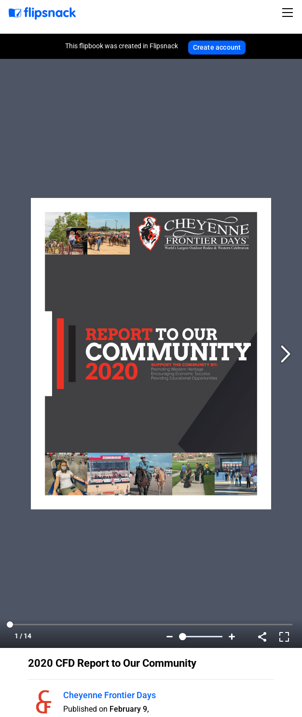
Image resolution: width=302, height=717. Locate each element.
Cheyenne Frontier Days (109, 695)
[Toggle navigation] (289, 12)
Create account (217, 47)
